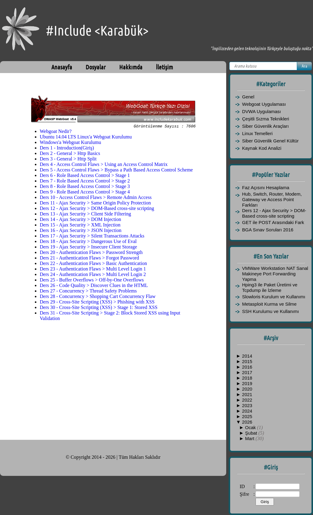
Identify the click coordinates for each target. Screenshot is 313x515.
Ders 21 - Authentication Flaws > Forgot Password (89, 258)
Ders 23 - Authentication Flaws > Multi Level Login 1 (93, 269)
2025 (247, 416)
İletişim (164, 67)
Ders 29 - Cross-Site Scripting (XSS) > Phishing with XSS (97, 302)
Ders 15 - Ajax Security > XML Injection (80, 225)
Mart (250, 438)
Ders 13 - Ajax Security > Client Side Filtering (85, 214)
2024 (247, 411)
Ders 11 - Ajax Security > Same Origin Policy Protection (95, 203)
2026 (247, 422)
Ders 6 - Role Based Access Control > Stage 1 (85, 176)
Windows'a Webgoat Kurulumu (70, 143)
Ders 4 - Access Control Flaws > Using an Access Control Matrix (104, 165)
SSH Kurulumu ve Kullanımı (270, 311)
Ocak (251, 427)
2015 (247, 361)
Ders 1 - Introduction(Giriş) (67, 148)
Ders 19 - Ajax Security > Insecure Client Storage (88, 247)
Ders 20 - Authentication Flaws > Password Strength (91, 253)
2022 (247, 400)
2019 (247, 383)
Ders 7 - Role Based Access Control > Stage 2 (85, 181)
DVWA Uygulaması (261, 111)
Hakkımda (130, 67)
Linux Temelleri (257, 133)
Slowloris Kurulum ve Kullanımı (273, 296)
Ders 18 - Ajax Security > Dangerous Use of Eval (88, 242)
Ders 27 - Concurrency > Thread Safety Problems (88, 291)
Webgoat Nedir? (56, 132)
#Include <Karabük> (97, 30)
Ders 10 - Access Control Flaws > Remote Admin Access (96, 198)
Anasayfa (61, 67)
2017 (247, 372)
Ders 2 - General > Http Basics (70, 154)
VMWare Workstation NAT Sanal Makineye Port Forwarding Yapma (275, 274)
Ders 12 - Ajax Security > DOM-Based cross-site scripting (97, 209)
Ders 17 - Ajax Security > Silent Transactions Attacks (92, 236)
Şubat (251, 433)
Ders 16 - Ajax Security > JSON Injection (80, 231)
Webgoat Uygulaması (264, 104)
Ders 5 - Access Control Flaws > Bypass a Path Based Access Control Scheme (116, 170)
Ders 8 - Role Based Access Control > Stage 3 (85, 187)
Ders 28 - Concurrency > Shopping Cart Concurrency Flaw (98, 297)
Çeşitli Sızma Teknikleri (265, 118)
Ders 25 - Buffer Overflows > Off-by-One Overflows (92, 280)
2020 (247, 389)
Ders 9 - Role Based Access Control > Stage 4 (85, 192)
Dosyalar (96, 67)
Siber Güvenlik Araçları (265, 126)
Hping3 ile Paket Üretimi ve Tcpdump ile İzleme (269, 287)
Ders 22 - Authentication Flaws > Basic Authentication (93, 264)
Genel (248, 96)
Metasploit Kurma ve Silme (269, 304)
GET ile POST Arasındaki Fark (273, 222)
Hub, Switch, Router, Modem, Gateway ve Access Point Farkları (272, 199)
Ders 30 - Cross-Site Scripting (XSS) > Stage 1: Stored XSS (98, 308)
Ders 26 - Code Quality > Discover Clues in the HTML (94, 286)
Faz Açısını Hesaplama (265, 187)
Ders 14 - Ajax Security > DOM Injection (80, 220)
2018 (247, 378)
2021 (247, 394)
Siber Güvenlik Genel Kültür (270, 140)
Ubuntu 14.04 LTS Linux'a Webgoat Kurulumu (86, 137)
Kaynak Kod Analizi (261, 148)
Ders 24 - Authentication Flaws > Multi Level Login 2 (93, 275)
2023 (247, 405)
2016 (247, 367)
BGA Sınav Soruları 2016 (267, 229)
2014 (247, 356)
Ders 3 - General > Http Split (68, 159)
